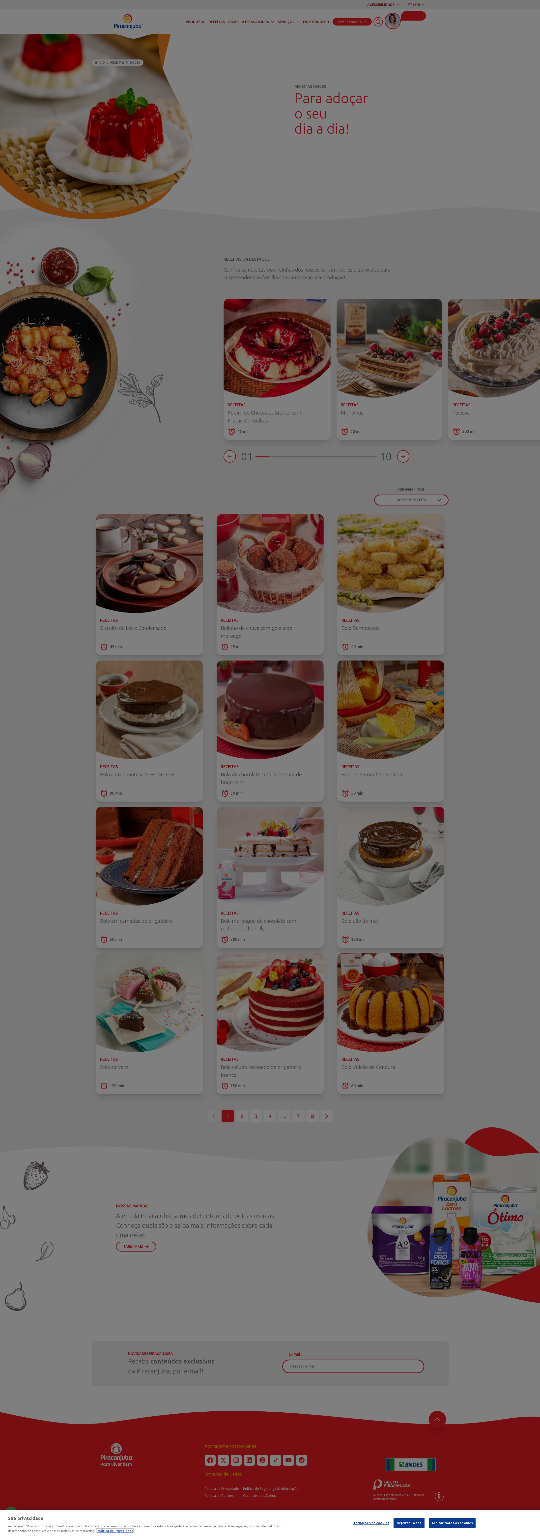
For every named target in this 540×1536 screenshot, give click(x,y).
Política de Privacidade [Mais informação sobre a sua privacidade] (115, 1531)
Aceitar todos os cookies (452, 1523)
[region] (270, 1523)
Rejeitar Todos (409, 1523)
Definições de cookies (371, 1523)
